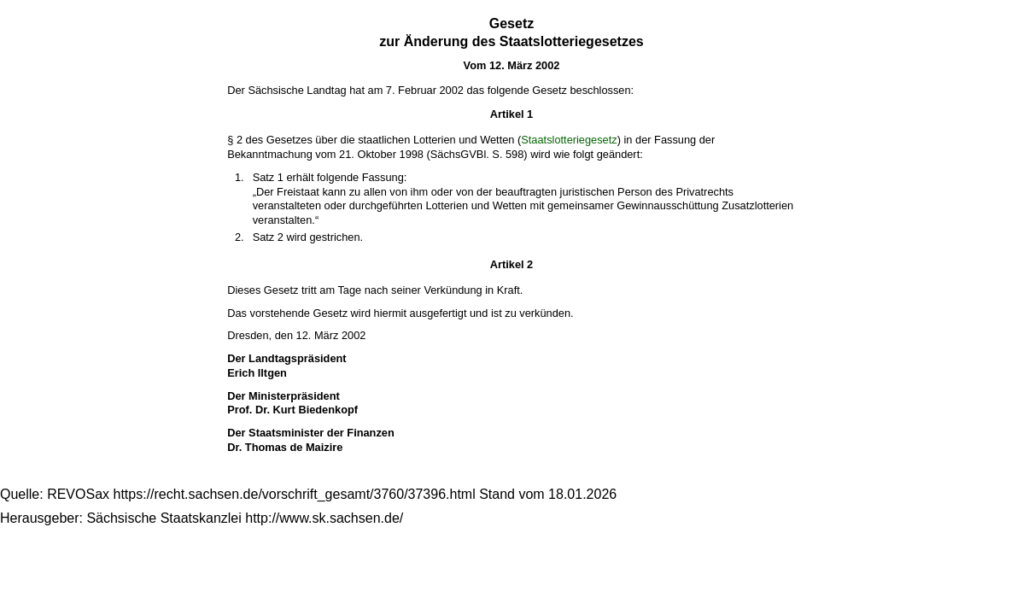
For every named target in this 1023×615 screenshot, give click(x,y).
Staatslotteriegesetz (569, 139)
